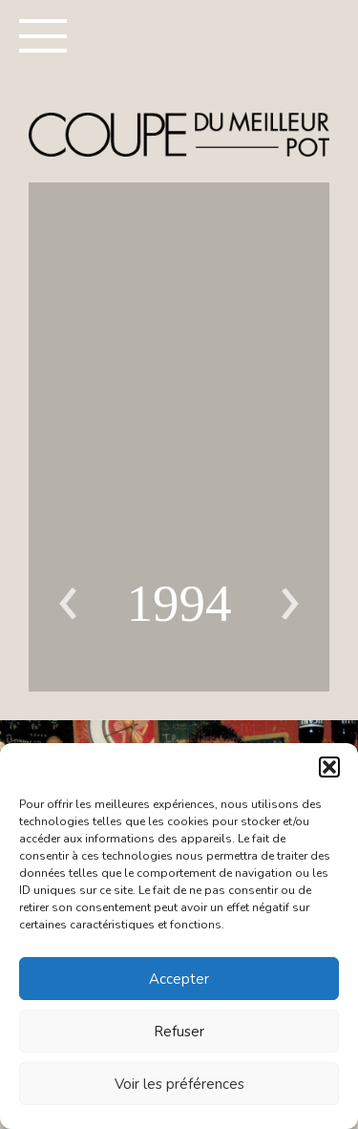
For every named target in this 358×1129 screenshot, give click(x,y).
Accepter (179, 979)
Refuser (179, 1031)
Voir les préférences (179, 1084)
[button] (329, 767)
